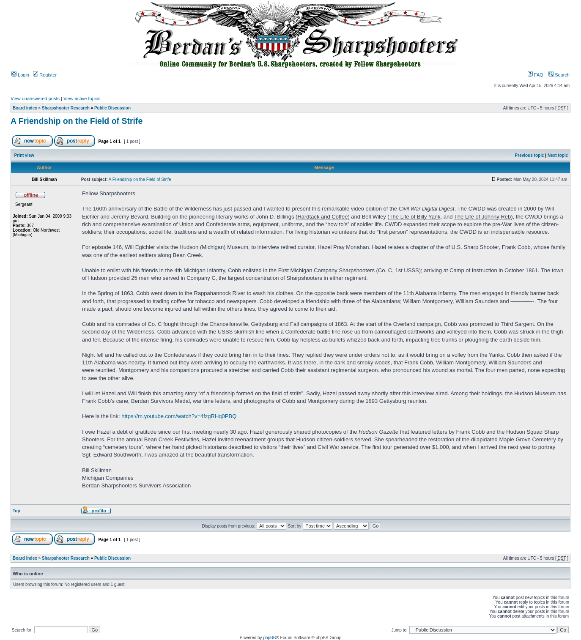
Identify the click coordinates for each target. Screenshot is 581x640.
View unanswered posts (35, 98)
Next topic (558, 155)
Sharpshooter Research (66, 108)
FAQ (535, 74)
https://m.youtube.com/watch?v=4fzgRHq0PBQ (178, 416)
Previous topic (529, 155)
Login (20, 74)
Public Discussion (112, 108)
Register (45, 74)
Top (16, 511)
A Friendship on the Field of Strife (77, 121)
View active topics (81, 98)
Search (559, 74)
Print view (24, 155)
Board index (25, 108)
